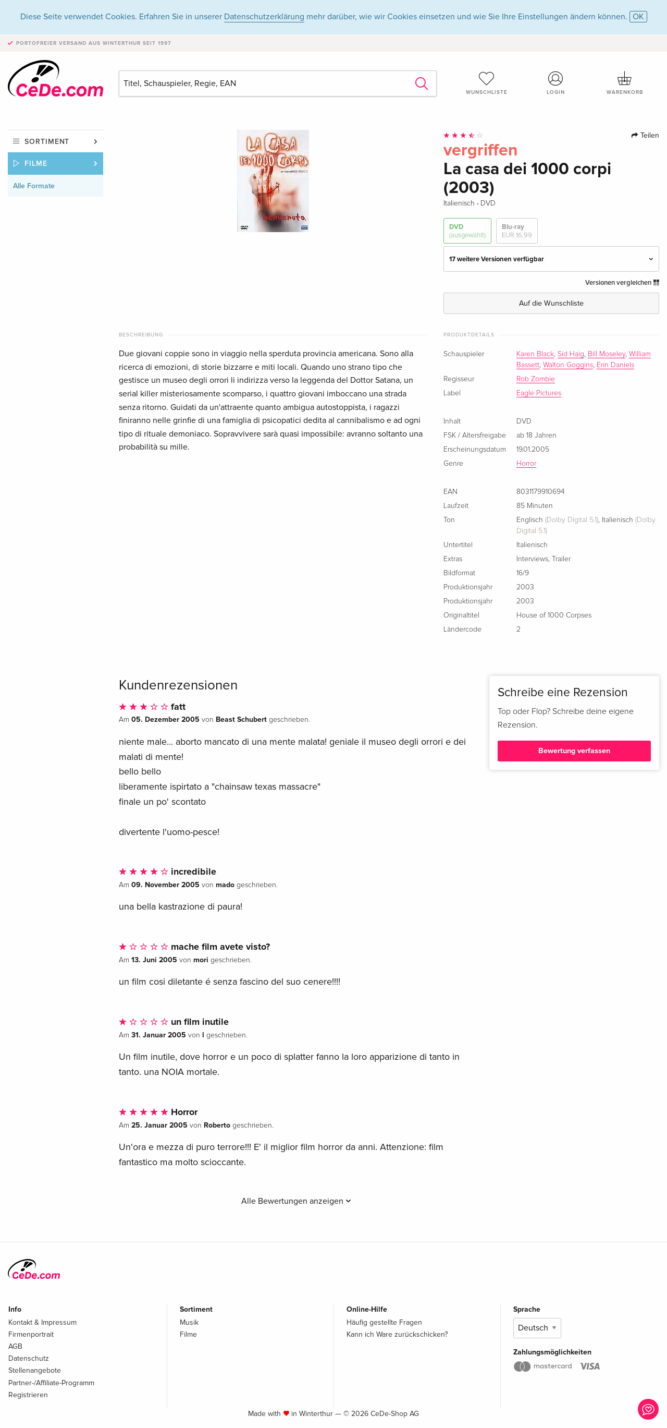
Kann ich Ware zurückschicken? (397, 1334)
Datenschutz (28, 1358)
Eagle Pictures (538, 393)
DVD (467, 231)
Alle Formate (34, 185)
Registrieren (28, 1394)
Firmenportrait (31, 1334)
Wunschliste (486, 82)
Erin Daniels (615, 365)
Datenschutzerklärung (264, 16)
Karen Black (535, 354)
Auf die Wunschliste (551, 303)
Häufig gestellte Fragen (384, 1322)
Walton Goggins (568, 365)
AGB (15, 1346)
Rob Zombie (535, 379)
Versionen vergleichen (622, 283)
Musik (189, 1322)
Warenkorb (624, 82)
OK (638, 16)
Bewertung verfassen (574, 750)
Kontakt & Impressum (42, 1322)
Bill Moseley (606, 354)
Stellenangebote (34, 1370)
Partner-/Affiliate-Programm (51, 1382)
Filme (35, 163)
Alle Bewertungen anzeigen (296, 1201)
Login (556, 82)
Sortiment (46, 141)
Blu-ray (517, 231)
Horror (526, 463)
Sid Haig (571, 354)
